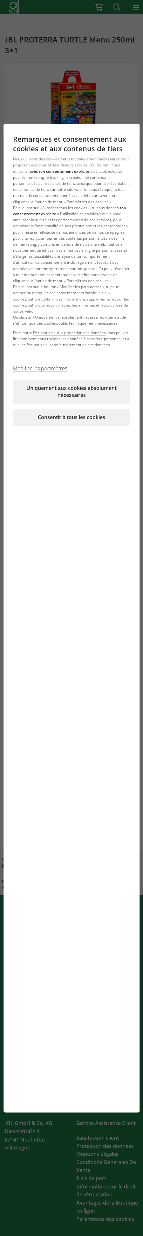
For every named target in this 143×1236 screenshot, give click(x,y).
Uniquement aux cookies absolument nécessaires (71, 392)
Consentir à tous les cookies (71, 417)
